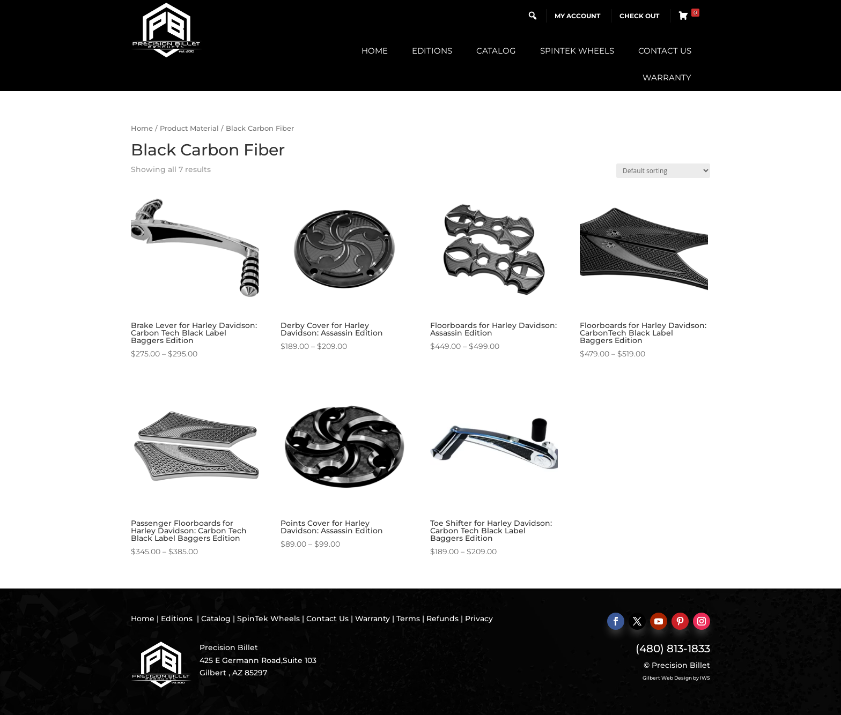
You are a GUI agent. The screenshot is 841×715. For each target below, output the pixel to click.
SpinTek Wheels (577, 51)
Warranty (667, 77)
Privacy (479, 618)
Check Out (639, 16)
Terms (408, 618)
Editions (432, 51)
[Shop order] (663, 170)
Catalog (496, 51)
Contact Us (664, 51)
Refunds (442, 618)
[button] (533, 16)
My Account (577, 16)
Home (375, 51)
